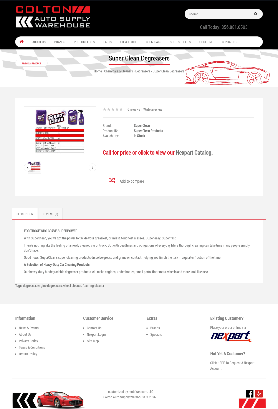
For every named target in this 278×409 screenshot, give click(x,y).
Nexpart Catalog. (194, 152)
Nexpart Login (96, 334)
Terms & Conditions (32, 347)
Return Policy (28, 354)
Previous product (31, 63)
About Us (25, 334)
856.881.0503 (235, 27)
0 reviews (133, 109)
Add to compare (132, 181)
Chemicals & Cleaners (118, 71)
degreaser (29, 285)
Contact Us (94, 328)
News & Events (29, 328)
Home (98, 71)
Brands (155, 328)
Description (25, 214)
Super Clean (142, 125)
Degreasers (142, 71)
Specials (156, 334)
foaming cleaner (93, 285)
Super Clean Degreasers (168, 71)
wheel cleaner (72, 285)
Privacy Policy (28, 341)
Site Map (93, 341)
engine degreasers (49, 285)
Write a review (152, 109)
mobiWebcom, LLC (141, 391)
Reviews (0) (50, 214)
